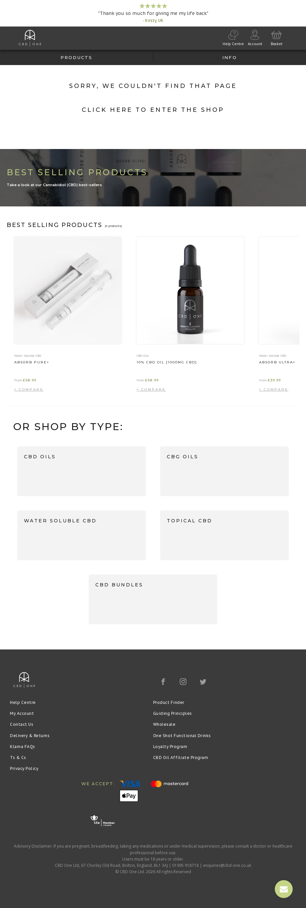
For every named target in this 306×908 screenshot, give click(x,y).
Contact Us (21, 724)
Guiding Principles (172, 713)
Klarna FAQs (22, 746)
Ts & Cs (18, 757)
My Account (22, 713)
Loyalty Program (170, 746)
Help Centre (23, 702)
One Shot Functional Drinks (182, 735)
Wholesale (164, 724)
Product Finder (168, 702)
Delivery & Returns (30, 735)
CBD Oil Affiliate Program (180, 757)
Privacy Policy (24, 768)
